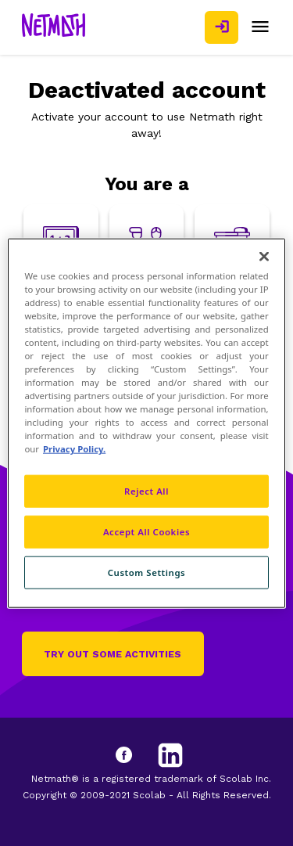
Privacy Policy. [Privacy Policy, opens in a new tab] (74, 449)
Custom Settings (147, 572)
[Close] (264, 256)
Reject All (146, 491)
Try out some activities (112, 654)
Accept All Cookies (146, 532)
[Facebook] (139, 755)
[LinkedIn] (170, 755)
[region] (146, 423)
